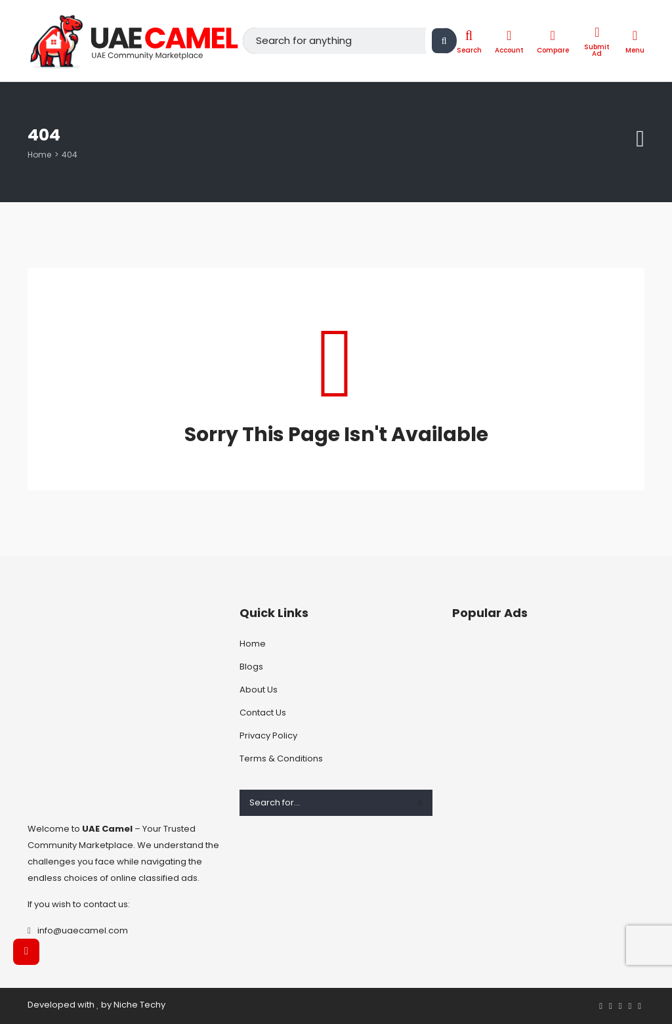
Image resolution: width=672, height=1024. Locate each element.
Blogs (251, 666)
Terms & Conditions (281, 758)
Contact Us (263, 712)
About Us (259, 689)
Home (39, 154)
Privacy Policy (268, 735)
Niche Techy (139, 1004)
